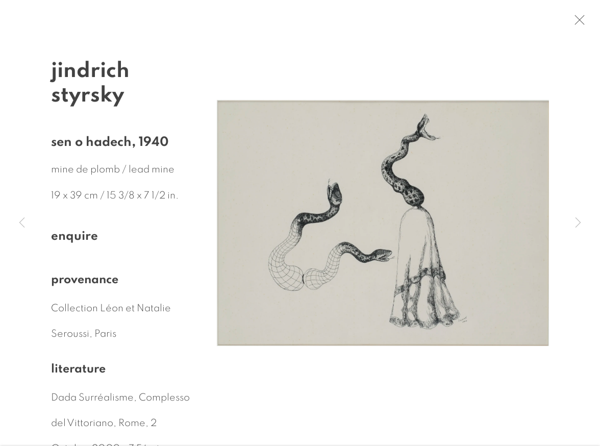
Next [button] (578, 223)
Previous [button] (22, 223)
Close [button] (579, 23)
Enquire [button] (74, 238)
